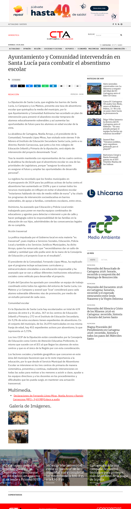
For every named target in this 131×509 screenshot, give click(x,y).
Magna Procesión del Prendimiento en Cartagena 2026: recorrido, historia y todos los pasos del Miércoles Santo (104, 332)
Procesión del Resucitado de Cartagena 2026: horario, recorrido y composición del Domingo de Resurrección (103, 273)
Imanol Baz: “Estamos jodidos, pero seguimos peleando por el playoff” (112, 144)
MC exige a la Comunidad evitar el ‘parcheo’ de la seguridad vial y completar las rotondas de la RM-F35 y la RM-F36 (65, 472)
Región (38, 49)
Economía (82, 49)
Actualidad (13, 24)
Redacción (13, 94)
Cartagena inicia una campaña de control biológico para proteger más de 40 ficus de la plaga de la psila (109, 472)
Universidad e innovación (113, 49)
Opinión (27, 49)
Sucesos (23, 24)
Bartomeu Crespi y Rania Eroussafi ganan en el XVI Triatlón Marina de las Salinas (112, 159)
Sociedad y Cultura (54, 49)
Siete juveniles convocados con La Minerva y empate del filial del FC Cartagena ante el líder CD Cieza (112, 90)
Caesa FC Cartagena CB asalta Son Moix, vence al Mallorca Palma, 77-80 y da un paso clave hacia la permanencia (112, 107)
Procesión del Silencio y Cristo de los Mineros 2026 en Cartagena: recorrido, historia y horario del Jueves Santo (105, 313)
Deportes (70, 49)
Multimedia (93, 49)
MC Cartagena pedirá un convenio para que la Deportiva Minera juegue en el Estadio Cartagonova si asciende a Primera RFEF (21, 472)
